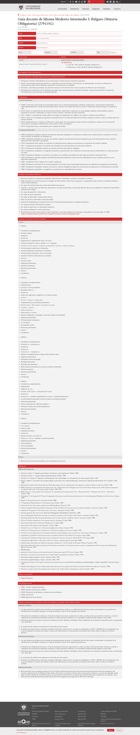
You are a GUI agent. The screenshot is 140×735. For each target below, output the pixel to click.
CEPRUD (34, 714)
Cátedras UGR (82, 714)
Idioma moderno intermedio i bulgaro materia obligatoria (64, 15)
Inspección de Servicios (107, 723)
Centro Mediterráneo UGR (109, 711)
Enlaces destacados (40, 706)
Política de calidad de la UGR (40, 711)
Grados (29, 15)
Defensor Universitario (61, 711)
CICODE (103, 716)
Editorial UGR (82, 719)
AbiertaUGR (58, 716)
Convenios (35, 716)
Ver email (68, 62)
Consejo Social (59, 719)
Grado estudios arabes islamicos (40, 15)
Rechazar (119, 730)
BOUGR (103, 714)
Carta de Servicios (60, 714)
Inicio (19, 15)
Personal (85, 9)
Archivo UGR (82, 716)
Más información (21, 732)
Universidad (62, 9)
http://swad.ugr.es (27, 578)
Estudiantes (74, 9)
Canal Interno (82, 711)
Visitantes (106, 9)
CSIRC (34, 719)
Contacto (117, 9)
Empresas (95, 9)
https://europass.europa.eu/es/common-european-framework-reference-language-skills (50, 214)
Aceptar (111, 730)
